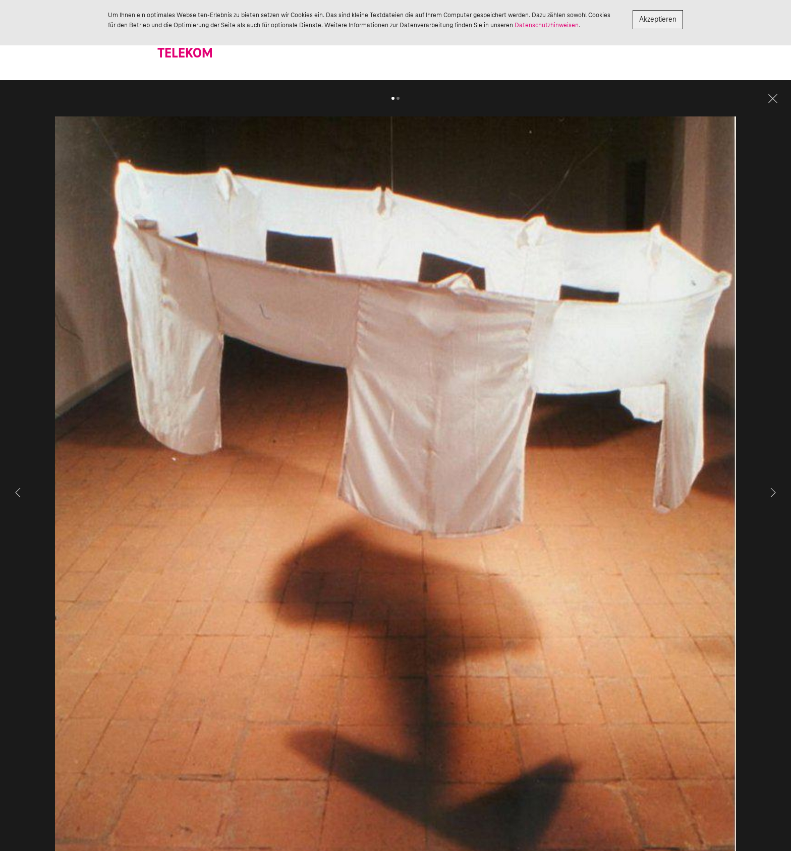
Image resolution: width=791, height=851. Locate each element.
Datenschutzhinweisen (547, 25)
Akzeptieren (657, 20)
